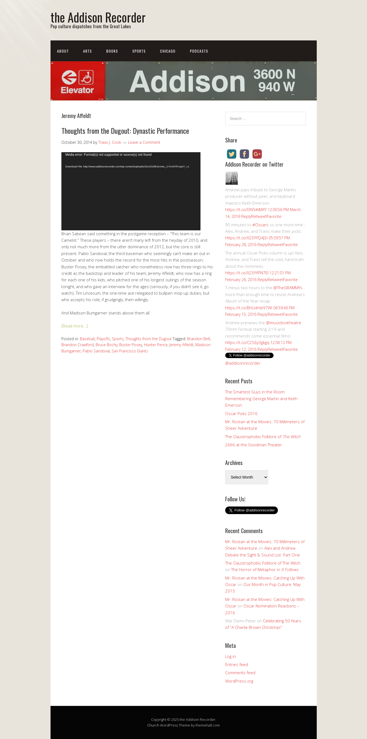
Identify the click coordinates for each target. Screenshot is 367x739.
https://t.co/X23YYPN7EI (246, 272)
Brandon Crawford (77, 344)
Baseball (87, 338)
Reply (246, 216)
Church (153, 725)
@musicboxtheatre (283, 322)
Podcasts (199, 51)
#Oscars (260, 224)
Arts (87, 51)
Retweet (259, 216)
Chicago (167, 51)
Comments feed (240, 672)
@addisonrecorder (243, 363)
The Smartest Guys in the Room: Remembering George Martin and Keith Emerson (261, 398)
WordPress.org (239, 681)
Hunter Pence (156, 344)
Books (112, 51)
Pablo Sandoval (96, 350)
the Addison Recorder (98, 17)
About (63, 51)
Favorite (274, 216)
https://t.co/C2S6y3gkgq (247, 342)
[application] (130, 191)
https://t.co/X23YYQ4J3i (246, 237)
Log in (230, 656)
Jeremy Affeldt (181, 344)
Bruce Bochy (106, 344)
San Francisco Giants (130, 350)
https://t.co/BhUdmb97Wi (248, 307)
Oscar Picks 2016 (241, 413)
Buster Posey (130, 344)
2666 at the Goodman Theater (253, 444)
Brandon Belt (198, 338)
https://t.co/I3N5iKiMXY (245, 209)
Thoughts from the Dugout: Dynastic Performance (125, 130)
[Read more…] (74, 326)
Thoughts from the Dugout (149, 338)
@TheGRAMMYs (287, 287)
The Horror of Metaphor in (264, 569)
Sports (139, 51)
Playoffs (103, 338)
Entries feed (236, 664)
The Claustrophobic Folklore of (262, 436)
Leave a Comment (144, 142)
